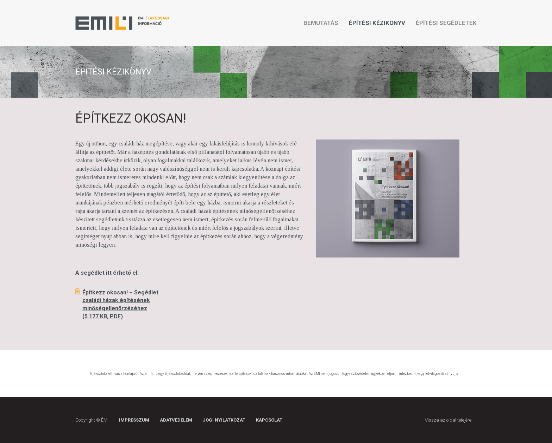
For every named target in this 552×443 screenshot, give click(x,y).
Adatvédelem (176, 420)
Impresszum (134, 420)
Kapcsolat (269, 420)
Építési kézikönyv (377, 22)
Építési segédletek (446, 22)
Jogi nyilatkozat (224, 420)
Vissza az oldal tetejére (448, 420)
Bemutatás (320, 22)
